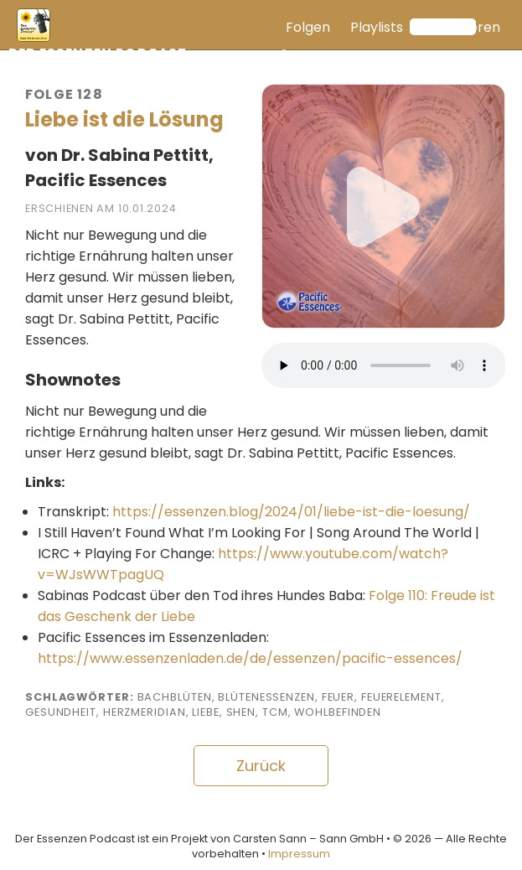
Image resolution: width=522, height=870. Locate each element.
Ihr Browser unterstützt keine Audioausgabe (383, 365)
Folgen (308, 27)
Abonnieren (461, 27)
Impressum (299, 854)
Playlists (376, 27)
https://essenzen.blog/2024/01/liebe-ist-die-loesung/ (291, 511)
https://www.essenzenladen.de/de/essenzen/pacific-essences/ (250, 658)
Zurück (261, 765)
